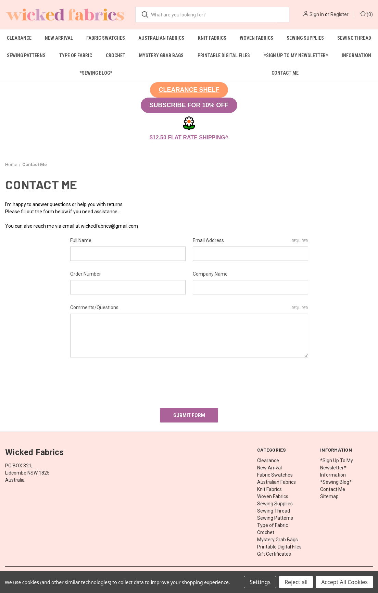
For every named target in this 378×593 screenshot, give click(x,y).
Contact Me (285, 73)
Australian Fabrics (161, 38)
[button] (189, 90)
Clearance (19, 38)
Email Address (250, 241)
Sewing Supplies (305, 38)
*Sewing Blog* (95, 73)
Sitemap (329, 494)
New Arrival (59, 38)
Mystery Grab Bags (161, 55)
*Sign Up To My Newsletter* (296, 55)
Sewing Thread (354, 38)
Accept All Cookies (344, 582)
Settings (260, 582)
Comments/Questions (189, 308)
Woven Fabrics (256, 38)
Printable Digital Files (224, 55)
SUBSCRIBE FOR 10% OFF (188, 105)
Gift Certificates (274, 552)
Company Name (210, 274)
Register (339, 14)
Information (356, 55)
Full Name (80, 240)
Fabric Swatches (105, 38)
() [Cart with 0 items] (366, 14)
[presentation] (122, 380)
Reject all (296, 582)
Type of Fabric (75, 55)
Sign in (317, 14)
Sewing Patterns (26, 55)
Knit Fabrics (212, 38)
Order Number (85, 274)
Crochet (115, 55)
